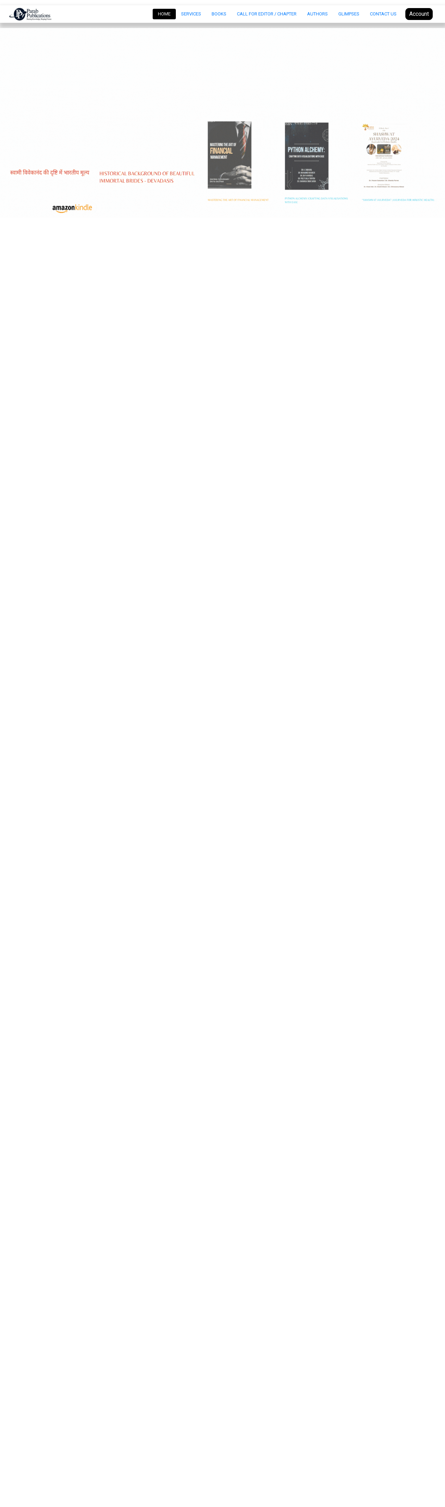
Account (419, 14)
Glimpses (348, 13)
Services (191, 13)
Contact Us (383, 13)
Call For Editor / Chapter (267, 13)
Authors (317, 13)
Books (219, 13)
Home (167, 13)
